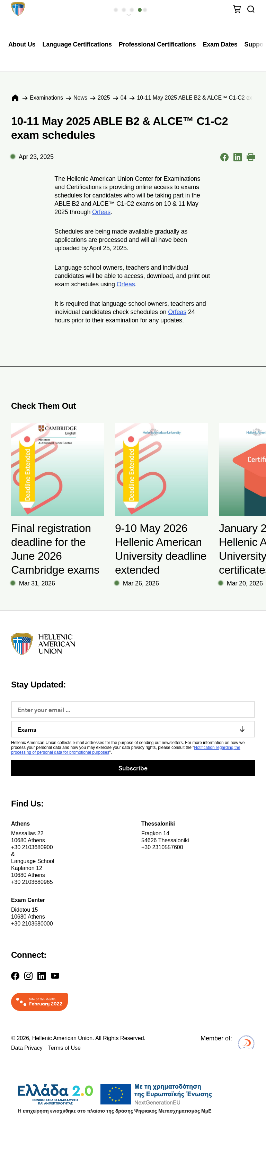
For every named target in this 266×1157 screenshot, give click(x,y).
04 (124, 98)
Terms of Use (64, 1048)
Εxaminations (46, 98)
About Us (21, 44)
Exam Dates (220, 44)
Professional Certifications (157, 44)
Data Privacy (27, 1048)
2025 (104, 98)
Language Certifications (77, 44)
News (80, 98)
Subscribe (132, 767)
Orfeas (101, 212)
